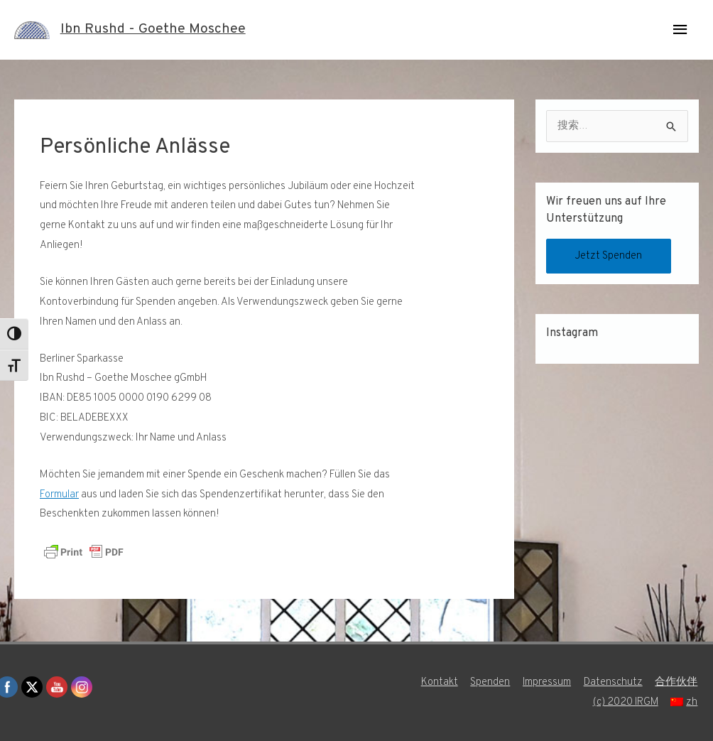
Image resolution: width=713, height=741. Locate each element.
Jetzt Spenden (609, 256)
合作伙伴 (677, 682)
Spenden (490, 682)
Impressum (547, 682)
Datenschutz (613, 682)
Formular (59, 495)
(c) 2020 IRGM (625, 702)
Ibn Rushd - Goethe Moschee (153, 30)
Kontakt (438, 682)
